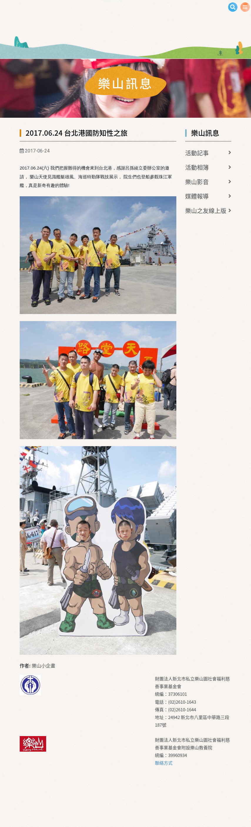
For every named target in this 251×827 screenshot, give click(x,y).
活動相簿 (197, 167)
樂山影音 (197, 181)
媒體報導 (197, 196)
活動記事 (197, 153)
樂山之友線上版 (205, 210)
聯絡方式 (164, 763)
